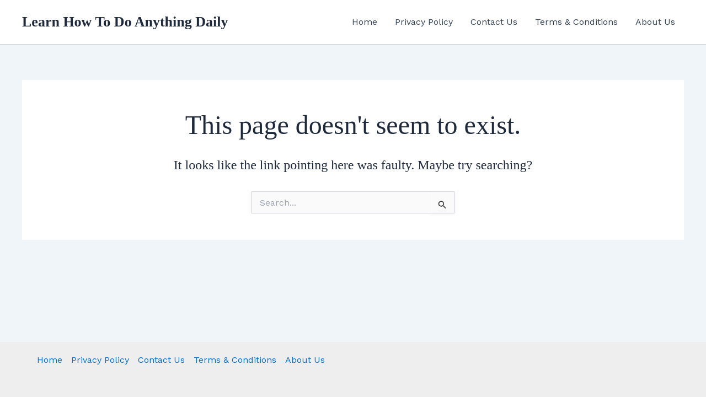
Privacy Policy (424, 22)
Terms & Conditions (576, 22)
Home (364, 22)
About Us (655, 22)
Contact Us (493, 22)
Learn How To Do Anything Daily (125, 22)
